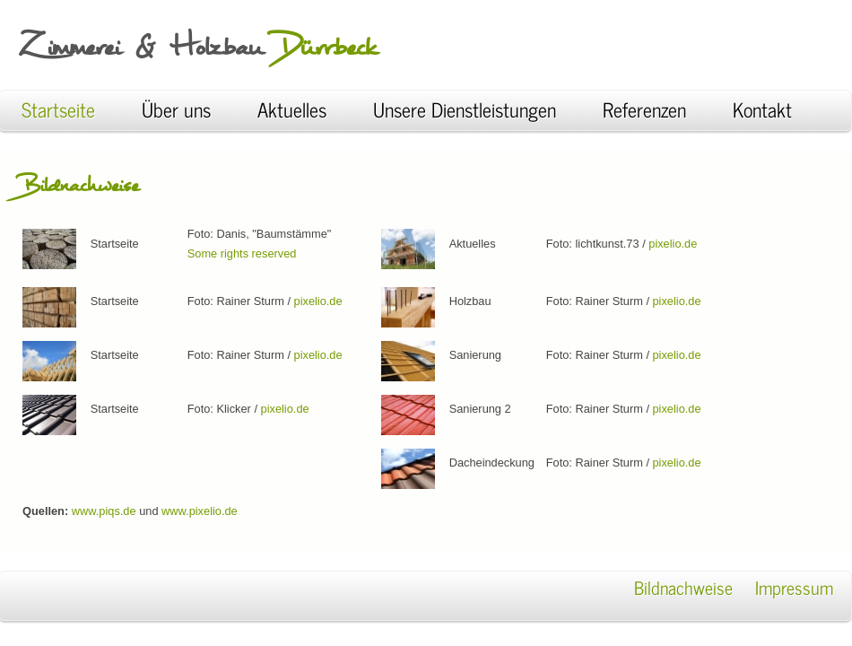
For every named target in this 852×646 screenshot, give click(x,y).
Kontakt (762, 109)
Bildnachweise (685, 587)
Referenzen (653, 109)
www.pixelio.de (199, 511)
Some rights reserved (242, 253)
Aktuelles (291, 109)
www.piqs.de (105, 511)
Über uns (176, 109)
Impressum (794, 587)
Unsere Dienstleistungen (473, 109)
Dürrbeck (327, 46)
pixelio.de (318, 301)
